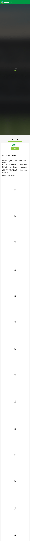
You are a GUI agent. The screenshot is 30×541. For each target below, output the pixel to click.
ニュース (14, 148)
